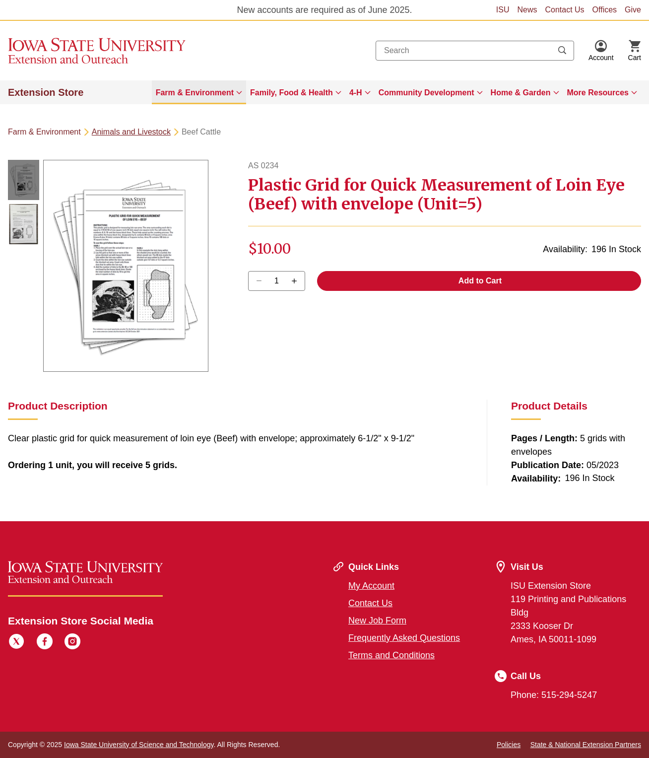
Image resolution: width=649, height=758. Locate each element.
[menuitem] (199, 92)
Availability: (565, 249)
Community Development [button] (426, 92)
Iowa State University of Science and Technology (138, 745)
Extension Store (45, 92)
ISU (503, 9)
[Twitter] (16, 643)
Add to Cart (479, 280)
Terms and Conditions (391, 655)
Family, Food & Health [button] (291, 92)
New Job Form (377, 620)
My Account (371, 586)
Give (633, 9)
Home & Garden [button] (521, 92)
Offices (604, 9)
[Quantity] (276, 281)
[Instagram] (72, 643)
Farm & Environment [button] (195, 92)
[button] (601, 51)
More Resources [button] (598, 92)
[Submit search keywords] (562, 50)
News (527, 9)
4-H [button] (355, 92)
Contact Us (564, 9)
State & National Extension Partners (585, 745)
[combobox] (475, 51)
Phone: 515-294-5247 (554, 695)
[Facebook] (45, 643)
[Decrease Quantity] (297, 281)
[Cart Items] (634, 50)
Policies (508, 745)
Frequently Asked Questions (404, 638)
